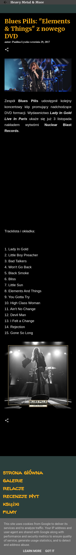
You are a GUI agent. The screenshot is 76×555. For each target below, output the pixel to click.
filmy (10, 511)
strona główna (23, 472)
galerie (13, 480)
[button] (7, 50)
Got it (49, 551)
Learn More (32, 551)
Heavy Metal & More (27, 2)
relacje (13, 488)
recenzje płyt (21, 496)
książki (11, 504)
